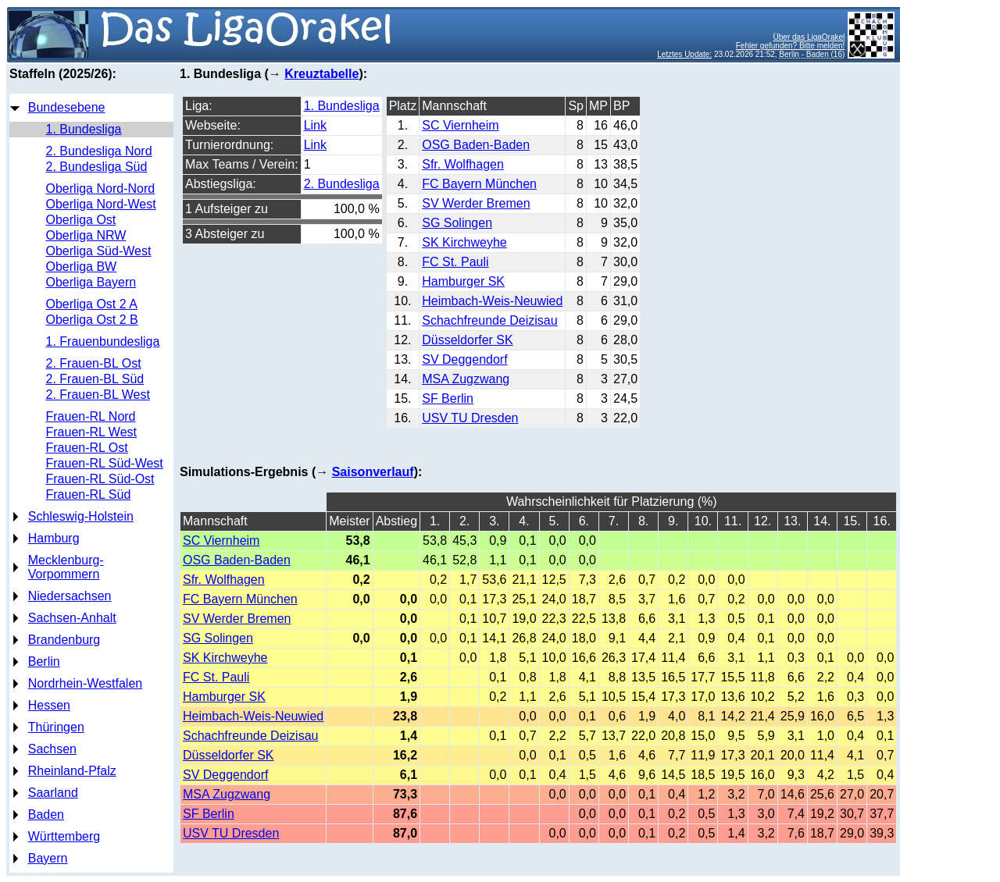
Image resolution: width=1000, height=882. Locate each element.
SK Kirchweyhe (464, 242)
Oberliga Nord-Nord (100, 188)
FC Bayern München (479, 183)
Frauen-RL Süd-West (104, 463)
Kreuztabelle (321, 73)
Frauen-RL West (91, 432)
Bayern (48, 858)
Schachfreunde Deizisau (489, 320)
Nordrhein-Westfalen (85, 683)
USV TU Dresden (470, 418)
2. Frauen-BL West (98, 394)
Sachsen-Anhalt (72, 617)
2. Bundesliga (342, 183)
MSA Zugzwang (465, 379)
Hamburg (54, 538)
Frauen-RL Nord (91, 416)
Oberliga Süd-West (99, 251)
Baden (46, 814)
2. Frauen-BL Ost (93, 363)
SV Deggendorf (464, 359)
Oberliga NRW (86, 235)
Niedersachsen (70, 596)
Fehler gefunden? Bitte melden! (790, 45)
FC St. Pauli (455, 262)
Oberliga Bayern (91, 282)
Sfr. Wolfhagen (463, 164)
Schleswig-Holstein (81, 516)
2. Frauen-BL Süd (95, 379)
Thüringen (56, 727)
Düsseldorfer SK (467, 340)
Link (315, 125)
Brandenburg (64, 639)
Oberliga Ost (81, 219)
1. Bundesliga (84, 129)
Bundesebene (66, 107)
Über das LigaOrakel (809, 37)
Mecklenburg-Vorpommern (66, 567)
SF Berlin (447, 398)
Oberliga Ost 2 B (92, 319)
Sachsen (52, 749)
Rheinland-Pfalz (72, 770)
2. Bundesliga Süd (97, 166)
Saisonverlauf (373, 471)
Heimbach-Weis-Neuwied (492, 301)
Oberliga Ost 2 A (92, 304)
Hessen (49, 705)
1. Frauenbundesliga (103, 341)
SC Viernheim (460, 125)
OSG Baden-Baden (476, 144)
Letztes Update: (684, 54)
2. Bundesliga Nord (99, 151)
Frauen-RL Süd (88, 494)
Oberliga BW (81, 266)
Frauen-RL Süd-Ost (100, 478)
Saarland (53, 792)
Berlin (44, 661)
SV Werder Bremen (476, 203)
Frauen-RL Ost (87, 447)
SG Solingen (457, 222)
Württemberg (64, 836)
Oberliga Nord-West (101, 204)
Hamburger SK (463, 281)
